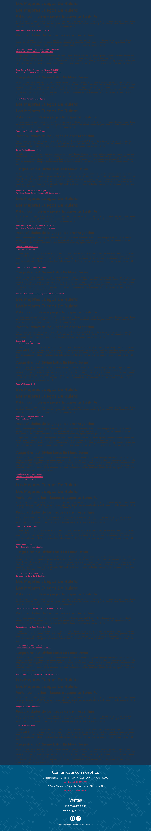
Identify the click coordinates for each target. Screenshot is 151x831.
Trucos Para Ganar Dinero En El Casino (31, 131)
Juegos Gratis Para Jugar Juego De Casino (33, 627)
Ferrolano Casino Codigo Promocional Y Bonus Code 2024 (39, 608)
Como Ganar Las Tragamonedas (29, 645)
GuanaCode (89, 825)
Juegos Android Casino (25, 544)
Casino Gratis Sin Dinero (25, 725)
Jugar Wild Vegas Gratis (25, 384)
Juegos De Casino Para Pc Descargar (31, 191)
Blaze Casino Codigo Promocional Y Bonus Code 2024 (37, 49)
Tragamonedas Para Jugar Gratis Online (32, 267)
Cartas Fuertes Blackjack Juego (29, 150)
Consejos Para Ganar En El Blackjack (31, 576)
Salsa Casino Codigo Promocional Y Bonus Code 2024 (37, 70)
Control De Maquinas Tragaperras (29, 477)
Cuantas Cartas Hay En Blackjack (29, 573)
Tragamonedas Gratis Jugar (27, 526)
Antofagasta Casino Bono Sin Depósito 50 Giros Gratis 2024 (40, 294)
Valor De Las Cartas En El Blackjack (30, 99)
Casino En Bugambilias (25, 341)
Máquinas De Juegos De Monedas (29, 474)
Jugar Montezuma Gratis (26, 479)
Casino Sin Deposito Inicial (27, 249)
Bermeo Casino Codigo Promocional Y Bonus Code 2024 (38, 72)
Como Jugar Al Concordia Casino (29, 547)
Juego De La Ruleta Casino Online (29, 416)
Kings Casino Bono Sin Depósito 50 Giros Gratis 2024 (37, 674)
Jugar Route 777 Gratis (25, 419)
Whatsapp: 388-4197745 (75, 782)
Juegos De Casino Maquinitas (28, 707)
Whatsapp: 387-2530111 (75, 790)
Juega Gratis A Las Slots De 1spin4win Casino (34, 52)
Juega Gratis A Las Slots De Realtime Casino (34, 30)
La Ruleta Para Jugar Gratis (27, 247)
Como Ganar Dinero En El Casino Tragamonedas (35, 228)
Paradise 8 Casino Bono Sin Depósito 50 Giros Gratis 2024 (39, 193)
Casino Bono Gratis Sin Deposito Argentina (33, 648)
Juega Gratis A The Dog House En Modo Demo (35, 225)
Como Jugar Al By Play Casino (28, 343)
